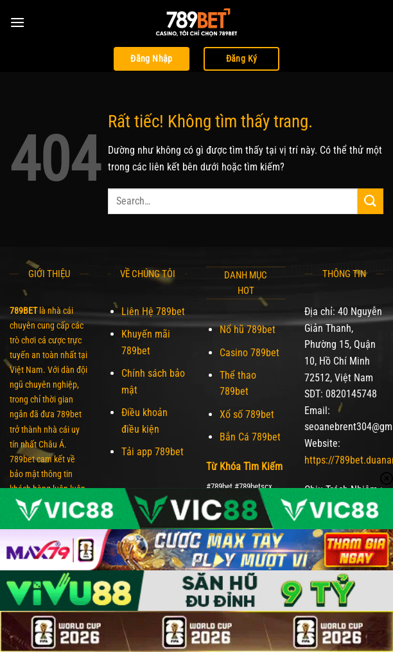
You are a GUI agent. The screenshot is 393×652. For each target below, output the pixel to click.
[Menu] (17, 22)
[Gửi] (370, 200)
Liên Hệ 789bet (153, 311)
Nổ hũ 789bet (247, 329)
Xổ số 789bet (247, 414)
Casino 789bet (249, 353)
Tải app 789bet (152, 452)
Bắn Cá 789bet (250, 437)
